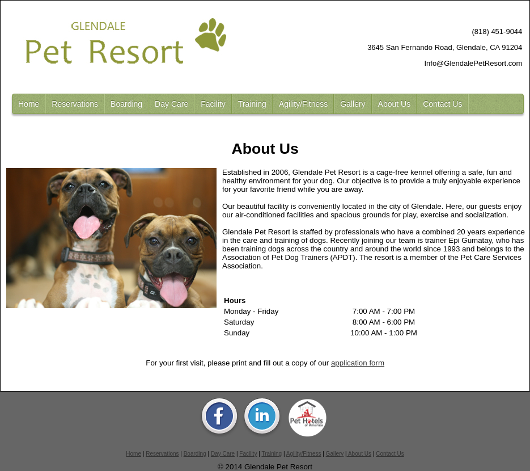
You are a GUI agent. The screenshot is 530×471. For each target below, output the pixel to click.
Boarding (126, 103)
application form (357, 363)
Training (252, 103)
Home (28, 103)
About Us (394, 103)
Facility (213, 103)
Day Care (171, 103)
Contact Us (442, 103)
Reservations (75, 103)
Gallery (352, 103)
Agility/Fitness (303, 103)
